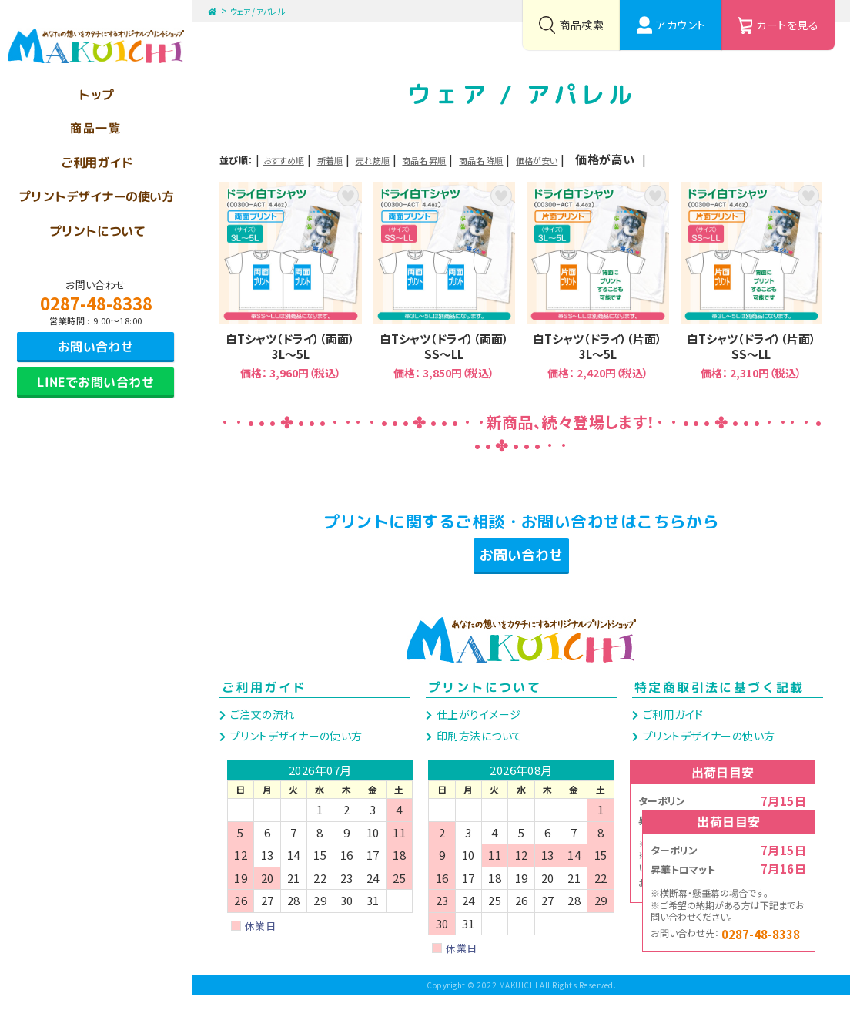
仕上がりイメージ (476, 729)
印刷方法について (477, 749)
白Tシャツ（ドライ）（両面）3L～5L (290, 280)
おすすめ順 (296, 159)
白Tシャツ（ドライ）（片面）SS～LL (752, 280)
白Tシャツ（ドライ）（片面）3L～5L (598, 280)
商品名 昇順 (506, 159)
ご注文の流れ (260, 729)
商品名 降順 (590, 159)
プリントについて (484, 701)
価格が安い (673, 159)
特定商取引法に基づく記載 (719, 701)
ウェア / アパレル (268, 10)
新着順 (365, 159)
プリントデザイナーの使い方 (294, 749)
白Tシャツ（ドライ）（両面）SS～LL (444, 280)
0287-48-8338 (96, 302)
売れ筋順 (429, 159)
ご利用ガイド (264, 701)
